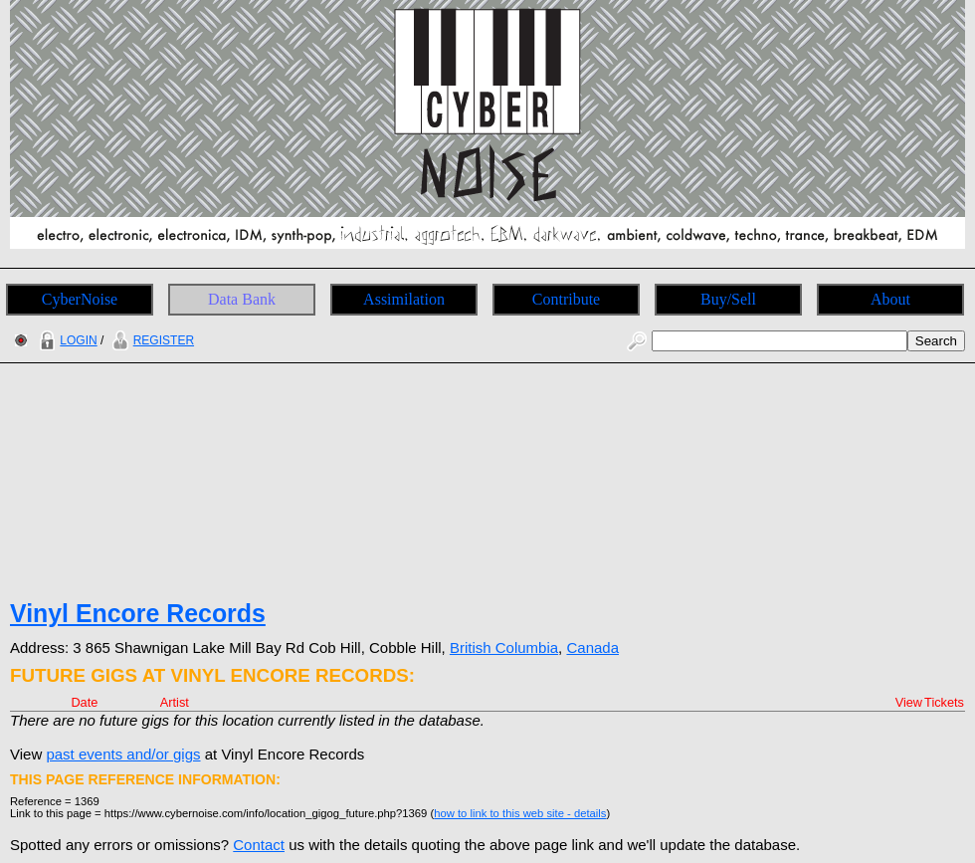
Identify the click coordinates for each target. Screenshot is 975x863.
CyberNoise (79, 299)
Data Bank (242, 299)
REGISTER (150, 340)
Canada (592, 647)
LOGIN (66, 340)
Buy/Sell (728, 299)
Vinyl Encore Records (138, 613)
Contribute (566, 299)
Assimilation (404, 299)
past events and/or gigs (123, 754)
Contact (259, 844)
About (890, 299)
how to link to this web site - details (520, 813)
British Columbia (504, 647)
